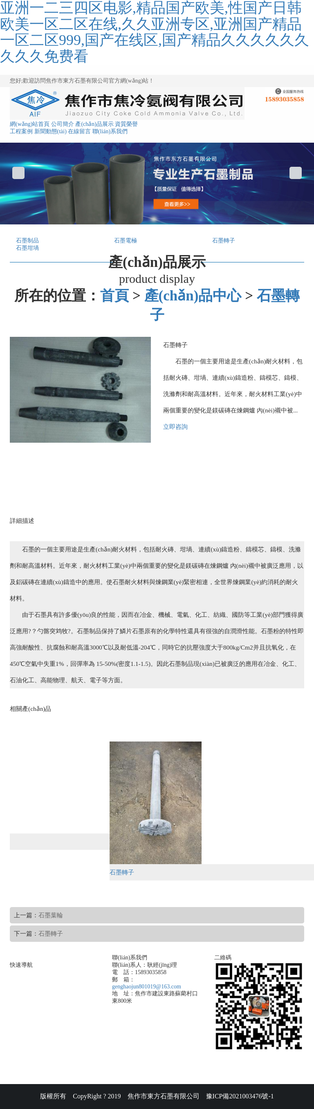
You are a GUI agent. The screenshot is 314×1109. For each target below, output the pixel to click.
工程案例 (21, 131)
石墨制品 (27, 240)
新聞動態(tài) (50, 131)
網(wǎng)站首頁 (29, 124)
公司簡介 (62, 124)
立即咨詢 (175, 426)
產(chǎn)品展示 (94, 124)
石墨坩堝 (27, 248)
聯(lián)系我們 (110, 131)
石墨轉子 (223, 240)
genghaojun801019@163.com (146, 987)
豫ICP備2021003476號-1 (240, 1096)
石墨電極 (125, 240)
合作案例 (51, 1019)
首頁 (114, 296)
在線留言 (79, 131)
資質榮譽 (126, 124)
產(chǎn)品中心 (193, 296)
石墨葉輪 (50, 915)
